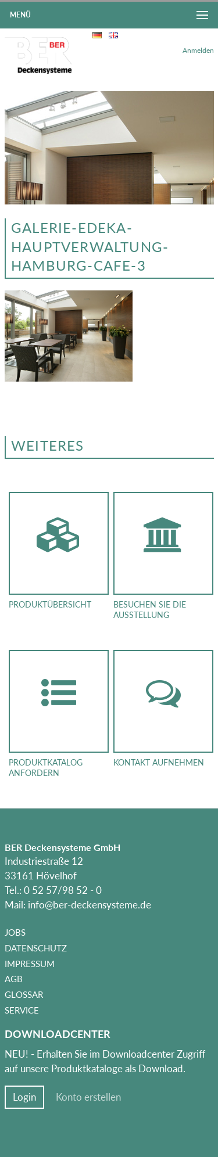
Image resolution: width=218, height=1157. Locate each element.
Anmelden (198, 50)
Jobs (15, 932)
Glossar (24, 994)
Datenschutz (36, 948)
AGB (14, 978)
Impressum (30, 963)
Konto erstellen (88, 1097)
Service (22, 1010)
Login (24, 1097)
